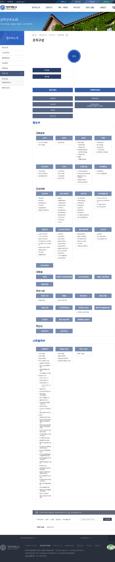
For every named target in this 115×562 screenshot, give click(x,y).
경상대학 (45, 193)
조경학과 (80, 207)
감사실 (47, 76)
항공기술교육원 (64, 319)
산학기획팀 (42, 353)
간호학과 (60, 234)
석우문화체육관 (64, 307)
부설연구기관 (42, 375)
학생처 (83, 138)
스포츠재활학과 (62, 255)
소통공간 (103, 8)
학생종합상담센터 (82, 149)
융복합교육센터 (81, 179)
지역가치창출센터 (102, 173)
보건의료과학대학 (64, 229)
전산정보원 (100, 147)
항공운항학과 (81, 234)
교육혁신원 (83, 166)
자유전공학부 (44, 265)
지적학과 (60, 207)
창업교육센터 (62, 356)
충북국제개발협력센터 (103, 307)
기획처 (103, 138)
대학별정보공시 (69, 545)
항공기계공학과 (81, 236)
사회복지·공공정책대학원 (64, 277)
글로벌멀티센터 (43, 176)
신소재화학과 (81, 198)
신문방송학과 (62, 203)
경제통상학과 (42, 203)
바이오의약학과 (62, 251)
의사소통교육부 (101, 236)
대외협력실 (103, 166)
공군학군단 (64, 331)
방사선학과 (61, 239)
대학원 (53, 110)
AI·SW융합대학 (103, 193)
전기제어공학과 (101, 207)
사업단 (40, 415)
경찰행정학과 (62, 200)
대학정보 (5, 68)
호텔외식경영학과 (44, 210)
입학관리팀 (61, 142)
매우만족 (40, 519)
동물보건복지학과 (63, 248)
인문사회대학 (64, 193)
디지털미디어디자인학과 (45, 244)
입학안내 (106, 2)
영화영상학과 (42, 250)
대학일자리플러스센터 (64, 360)
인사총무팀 (61, 171)
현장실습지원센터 (63, 358)
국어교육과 (61, 219)
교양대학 (103, 229)
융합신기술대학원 (103, 277)
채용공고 (97, 545)
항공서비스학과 (81, 241)
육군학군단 (44, 331)
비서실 (47, 70)
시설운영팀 (61, 176)
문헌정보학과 (62, 215)
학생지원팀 (80, 142)
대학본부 (53, 98)
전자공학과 (80, 212)
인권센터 (45, 319)
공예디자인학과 (43, 239)
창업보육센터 (42, 358)
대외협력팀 (100, 171)
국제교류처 (44, 166)
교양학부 (99, 234)
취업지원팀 (61, 353)
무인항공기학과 (81, 239)
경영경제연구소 (44, 378)
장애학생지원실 (82, 152)
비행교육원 (44, 307)
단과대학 (53, 104)
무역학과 (41, 205)
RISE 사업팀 (80, 353)
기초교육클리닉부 (102, 239)
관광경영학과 (42, 207)
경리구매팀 (61, 173)
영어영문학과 (62, 212)
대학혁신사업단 (83, 307)
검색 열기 (114, 7)
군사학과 (80, 243)
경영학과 (41, 198)
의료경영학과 (62, 258)
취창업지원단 (64, 349)
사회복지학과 (62, 205)
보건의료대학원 (83, 277)
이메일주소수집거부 (31, 545)
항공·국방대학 (83, 229)
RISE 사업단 (84, 349)
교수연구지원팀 (43, 142)
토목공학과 (80, 205)
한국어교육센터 (43, 173)
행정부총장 (52, 90)
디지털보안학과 (101, 204)
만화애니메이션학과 (44, 247)
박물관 (64, 296)
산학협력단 (95, 98)
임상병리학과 (62, 246)
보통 (52, 519)
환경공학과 (80, 210)
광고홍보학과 (62, 210)
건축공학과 (80, 203)
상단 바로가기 (111, 538)
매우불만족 (66, 519)
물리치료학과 (62, 241)
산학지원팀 (42, 356)
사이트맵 (10, 1)
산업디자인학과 (43, 234)
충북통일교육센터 (83, 319)
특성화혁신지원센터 (102, 152)
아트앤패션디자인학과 (45, 241)
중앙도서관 (44, 296)
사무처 (64, 166)
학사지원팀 (42, 145)
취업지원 (77, 2)
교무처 (44, 138)
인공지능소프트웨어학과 (103, 201)
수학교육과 (61, 217)
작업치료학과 (62, 243)
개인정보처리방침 (45, 545)
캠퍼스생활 (90, 8)
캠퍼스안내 (6, 88)
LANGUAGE (20, 2)
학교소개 (5, 48)
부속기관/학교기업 (44, 360)
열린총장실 (6, 58)
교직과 (60, 222)
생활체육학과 (42, 254)
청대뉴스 (63, 2)
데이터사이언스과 (102, 198)
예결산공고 (80, 545)
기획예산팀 (100, 142)
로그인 (2, 1)
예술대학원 (44, 284)
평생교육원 (103, 296)
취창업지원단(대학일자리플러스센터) (95, 105)
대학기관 (5, 73)
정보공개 (89, 545)
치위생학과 (61, 236)
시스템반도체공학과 (83, 215)
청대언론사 (83, 296)
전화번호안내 (6, 82)
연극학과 (41, 252)
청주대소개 (36, 8)
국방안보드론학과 (82, 246)
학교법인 (5, 63)
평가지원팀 (100, 145)
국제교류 (92, 2)
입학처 (64, 138)
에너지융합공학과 (82, 217)
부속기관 (53, 116)
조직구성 (5, 79)
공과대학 (83, 193)
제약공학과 (61, 253)
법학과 (60, 198)
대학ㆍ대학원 (63, 8)
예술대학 (45, 229)
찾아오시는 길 (57, 545)
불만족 (58, 519)
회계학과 (41, 200)
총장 (74, 56)
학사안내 (77, 8)
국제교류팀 (42, 171)
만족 (47, 519)
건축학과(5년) (81, 200)
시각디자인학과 (43, 236)
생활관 (79, 157)
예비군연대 (61, 178)
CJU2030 (5, 53)
